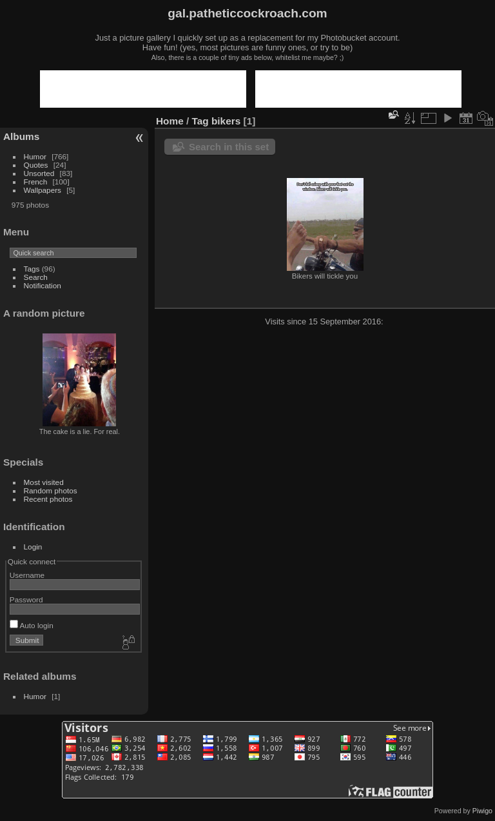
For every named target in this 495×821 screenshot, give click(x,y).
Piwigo (482, 811)
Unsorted (39, 173)
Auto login (31, 625)
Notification (42, 285)
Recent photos (48, 499)
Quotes (36, 165)
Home (170, 120)
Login (33, 546)
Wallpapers (42, 190)
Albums (21, 136)
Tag (200, 120)
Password (26, 599)
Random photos (50, 490)
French (36, 181)
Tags (32, 268)
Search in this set (229, 146)
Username (27, 575)
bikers (225, 120)
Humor (35, 156)
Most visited (44, 482)
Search (36, 277)
